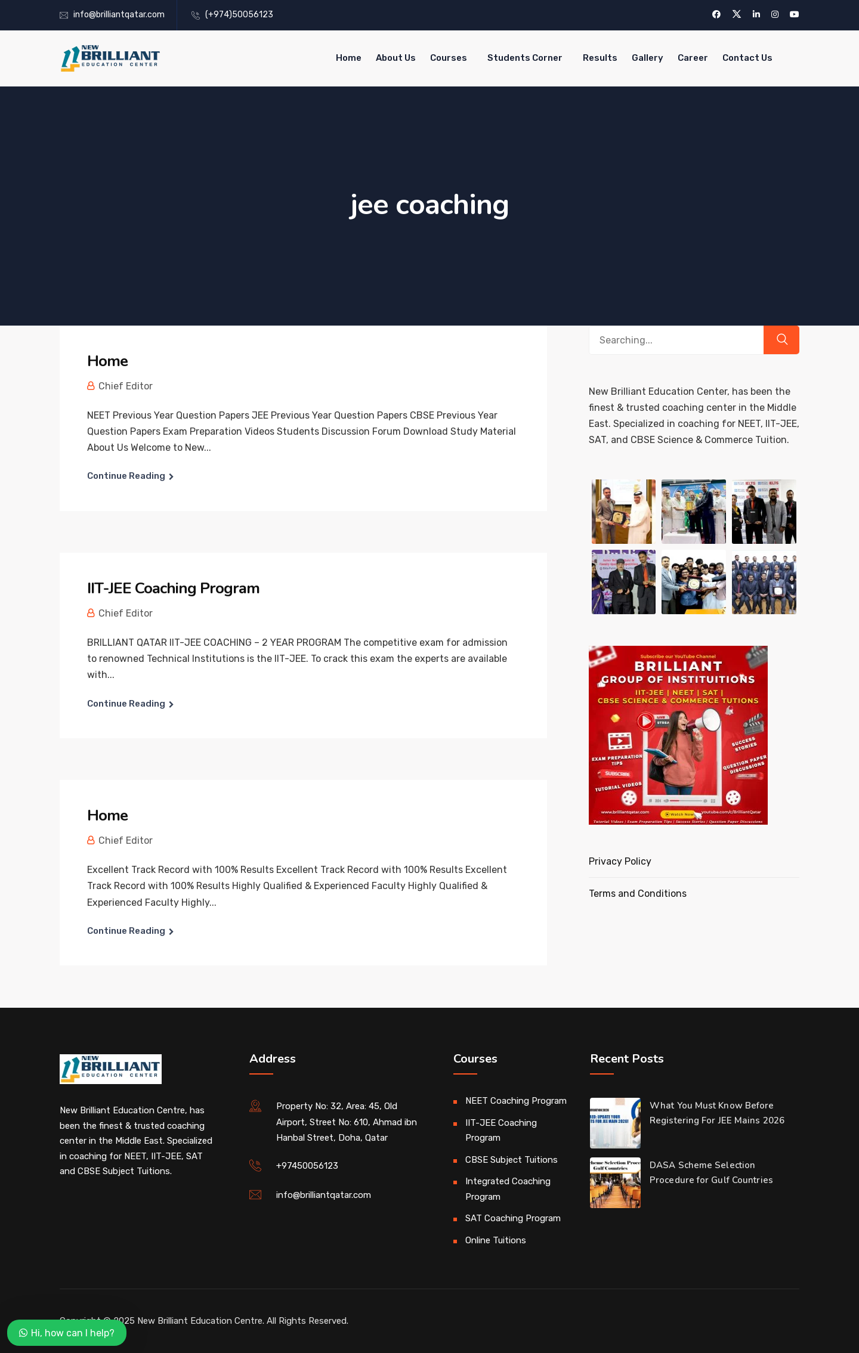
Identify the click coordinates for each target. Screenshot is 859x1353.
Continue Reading (126, 475)
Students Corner (525, 57)
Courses (448, 57)
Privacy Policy (620, 861)
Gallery (647, 57)
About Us (396, 57)
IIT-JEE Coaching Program (173, 588)
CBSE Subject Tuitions (511, 1159)
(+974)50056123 (239, 15)
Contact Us (747, 57)
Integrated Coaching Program (508, 1189)
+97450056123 (307, 1165)
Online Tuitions (495, 1240)
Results (600, 57)
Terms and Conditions (638, 893)
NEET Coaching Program (516, 1100)
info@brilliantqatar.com (119, 15)
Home (348, 57)
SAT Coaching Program (513, 1218)
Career (693, 57)
